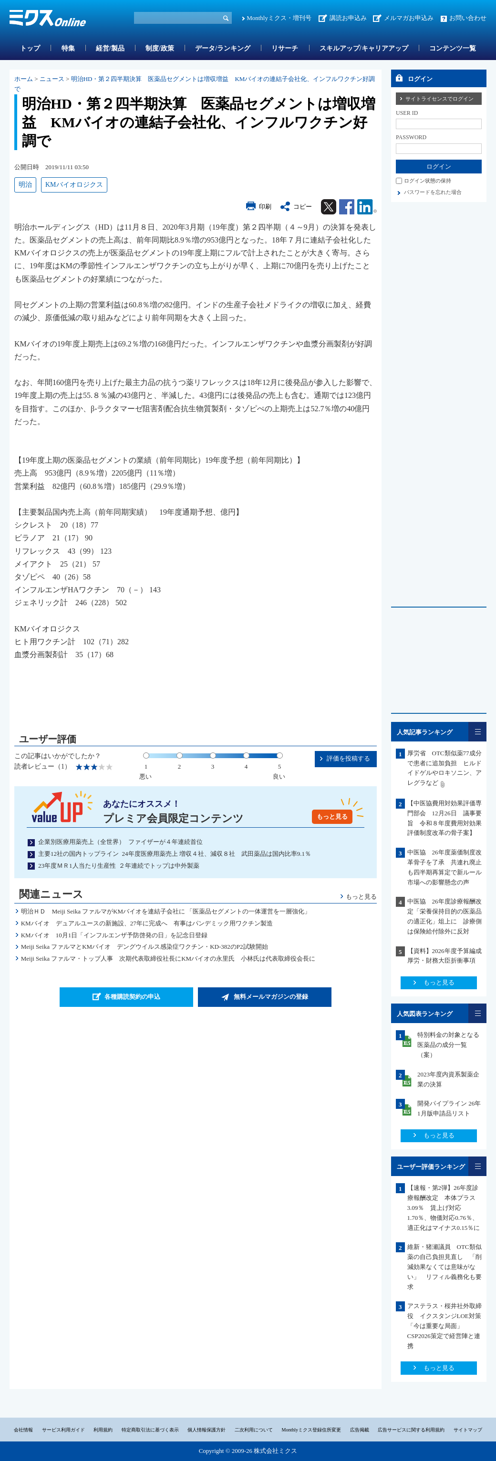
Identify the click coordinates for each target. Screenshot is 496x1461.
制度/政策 (159, 48)
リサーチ (284, 48)
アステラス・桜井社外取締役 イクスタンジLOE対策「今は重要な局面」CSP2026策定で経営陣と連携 (444, 1325)
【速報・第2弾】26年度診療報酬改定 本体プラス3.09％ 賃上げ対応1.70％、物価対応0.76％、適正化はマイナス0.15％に (443, 1207)
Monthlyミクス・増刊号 (279, 17)
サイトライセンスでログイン (439, 98)
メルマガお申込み (409, 17)
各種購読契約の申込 (132, 996)
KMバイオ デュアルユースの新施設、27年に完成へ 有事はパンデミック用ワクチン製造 (147, 923)
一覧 (477, 731)
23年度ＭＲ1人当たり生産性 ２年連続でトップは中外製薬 (118, 865)
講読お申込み (348, 17)
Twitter (328, 206)
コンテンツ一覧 (452, 48)
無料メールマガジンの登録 (271, 996)
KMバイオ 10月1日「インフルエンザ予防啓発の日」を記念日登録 (120, 935)
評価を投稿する (348, 758)
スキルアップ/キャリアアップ (364, 48)
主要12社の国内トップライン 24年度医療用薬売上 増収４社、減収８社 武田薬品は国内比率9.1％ (174, 853)
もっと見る (332, 816)
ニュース (52, 78)
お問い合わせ (467, 17)
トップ (30, 48)
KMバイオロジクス (74, 184)
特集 (68, 48)
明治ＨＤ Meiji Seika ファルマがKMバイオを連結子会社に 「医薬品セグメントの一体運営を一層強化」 (166, 911)
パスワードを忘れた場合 (433, 192)
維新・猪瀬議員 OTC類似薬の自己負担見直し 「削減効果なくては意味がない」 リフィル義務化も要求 (444, 1266)
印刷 (265, 206)
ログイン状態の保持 (427, 180)
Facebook (346, 206)
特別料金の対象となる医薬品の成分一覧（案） (448, 1044)
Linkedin (367, 206)
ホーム (23, 78)
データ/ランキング (222, 48)
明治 (25, 184)
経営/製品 (110, 48)
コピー (302, 206)
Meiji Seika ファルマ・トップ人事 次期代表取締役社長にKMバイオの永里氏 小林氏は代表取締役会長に (168, 958)
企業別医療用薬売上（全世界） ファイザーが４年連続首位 (120, 841)
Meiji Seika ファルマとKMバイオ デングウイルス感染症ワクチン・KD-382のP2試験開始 (144, 946)
